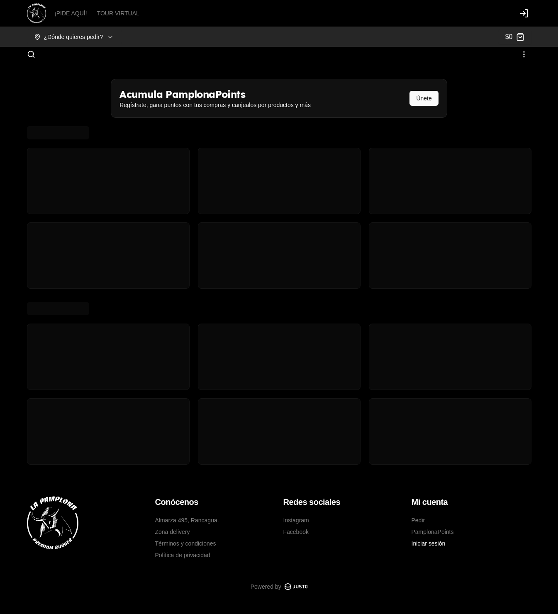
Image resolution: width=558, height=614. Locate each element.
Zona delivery (172, 532)
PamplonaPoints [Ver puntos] (433, 532)
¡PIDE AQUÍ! (70, 13)
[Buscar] (31, 54)
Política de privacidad (182, 555)
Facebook (296, 532)
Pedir (418, 520)
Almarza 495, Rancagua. (187, 520)
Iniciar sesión (429, 543)
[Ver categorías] (524, 54)
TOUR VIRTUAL (118, 13)
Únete (423, 98)
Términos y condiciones (185, 543)
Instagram (296, 520)
